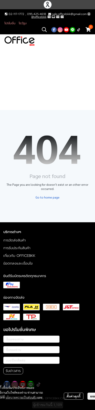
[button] (44, 29)
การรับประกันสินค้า (16, 248)
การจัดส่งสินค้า (14, 240)
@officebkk (39, 17)
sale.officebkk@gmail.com (69, 14)
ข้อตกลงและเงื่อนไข (18, 263)
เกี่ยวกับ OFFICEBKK (19, 255)
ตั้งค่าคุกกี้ (73, 396)
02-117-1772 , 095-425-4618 (25, 14)
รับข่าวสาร (13, 370)
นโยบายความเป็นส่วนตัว (21, 397)
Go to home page (47, 197)
